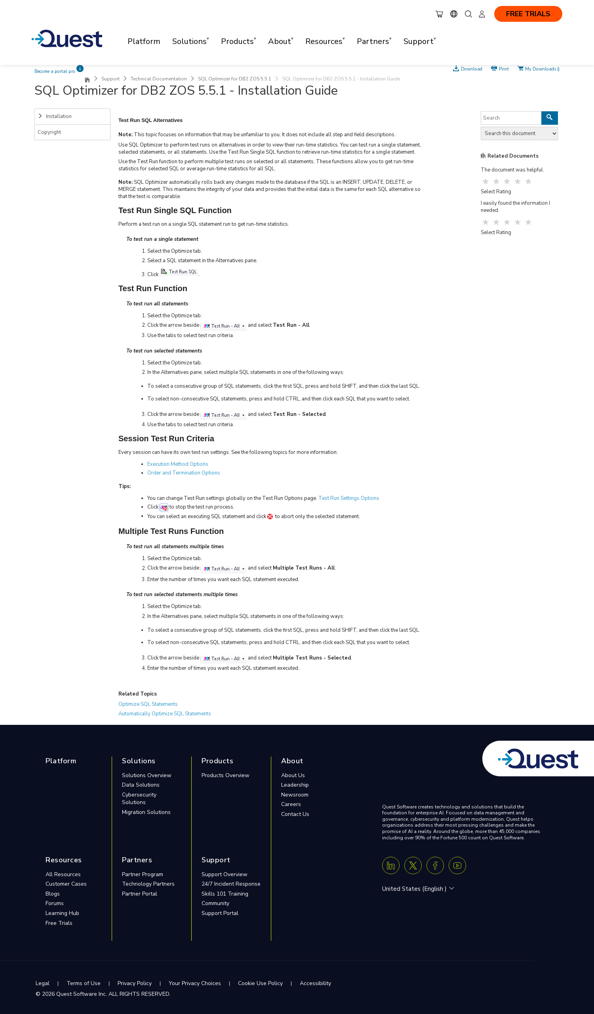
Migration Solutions (146, 812)
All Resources (63, 874)
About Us (293, 775)
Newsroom (294, 795)
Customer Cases (66, 884)
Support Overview (225, 874)
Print (504, 68)
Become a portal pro (54, 71)
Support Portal (220, 913)
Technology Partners (148, 884)
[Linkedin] (391, 865)
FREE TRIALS (528, 14)
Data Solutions (141, 785)
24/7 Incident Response (231, 884)
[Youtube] (457, 865)
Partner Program (142, 874)
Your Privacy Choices (195, 983)
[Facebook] (435, 865)
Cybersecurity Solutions (139, 798)
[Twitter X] (413, 865)
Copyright (49, 132)
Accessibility (315, 983)
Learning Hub (62, 913)
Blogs (53, 894)
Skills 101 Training (225, 894)
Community (215, 903)
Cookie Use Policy (260, 983)
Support (110, 79)
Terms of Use (84, 983)
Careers (291, 804)
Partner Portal (139, 894)
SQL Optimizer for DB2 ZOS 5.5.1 (234, 79)
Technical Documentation (159, 79)
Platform (144, 41)
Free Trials (59, 923)
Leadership (295, 785)
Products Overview (225, 775)
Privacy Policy (135, 983)
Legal (43, 983)
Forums (55, 903)
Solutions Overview (146, 775)
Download (471, 68)
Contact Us (295, 814)
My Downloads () (542, 68)
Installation (55, 116)
